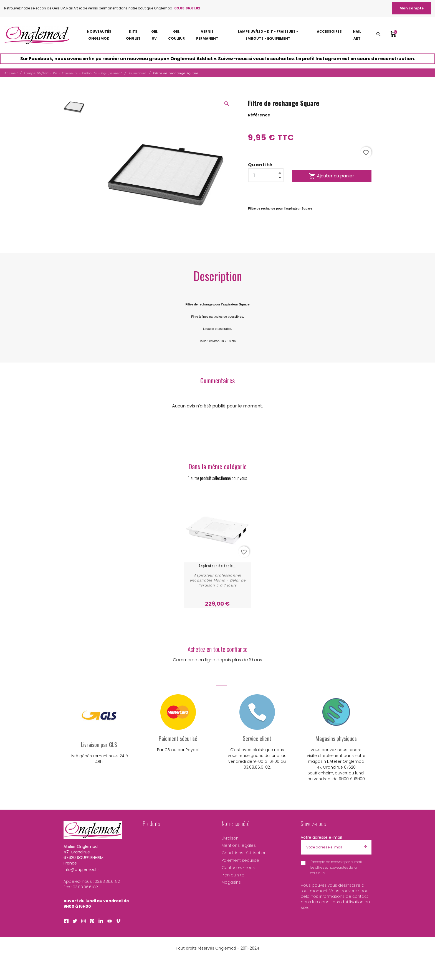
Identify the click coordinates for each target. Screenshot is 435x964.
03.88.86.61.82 (187, 8)
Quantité (260, 165)
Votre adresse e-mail (321, 837)
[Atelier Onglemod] (36, 35)
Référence (259, 115)
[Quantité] (266, 175)
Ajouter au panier (331, 176)
